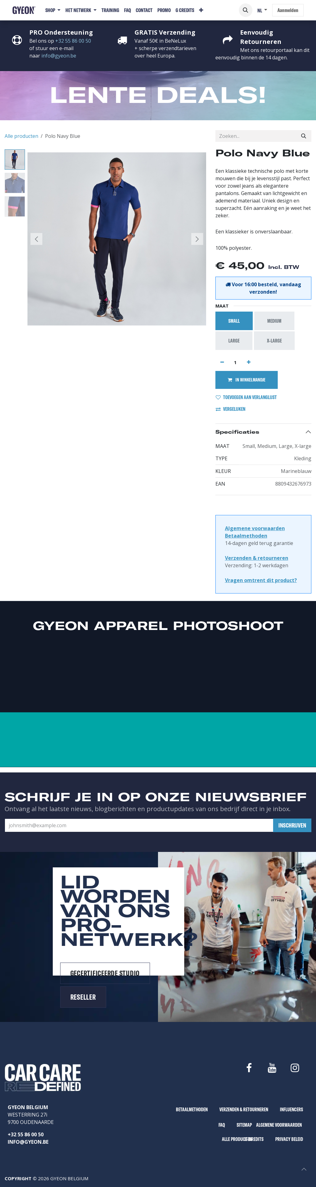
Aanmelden (287, 10)
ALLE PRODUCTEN (237, 1139)
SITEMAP (244, 1125)
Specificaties (237, 432)
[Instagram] (295, 1068)
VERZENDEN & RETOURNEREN (243, 1109)
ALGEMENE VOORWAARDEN (279, 1125)
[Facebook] (249, 1068)
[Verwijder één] (222, 362)
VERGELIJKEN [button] (230, 409)
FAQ (221, 1125)
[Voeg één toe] (249, 362)
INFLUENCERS (291, 1109)
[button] (245, 10)
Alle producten (21, 136)
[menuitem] (53, 10)
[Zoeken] (303, 136)
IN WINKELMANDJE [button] (246, 380)
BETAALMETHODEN (192, 1109)
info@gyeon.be (58, 55)
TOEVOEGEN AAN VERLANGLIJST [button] (246, 397)
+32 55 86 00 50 (73, 40)
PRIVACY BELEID (289, 1139)
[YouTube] (272, 1068)
